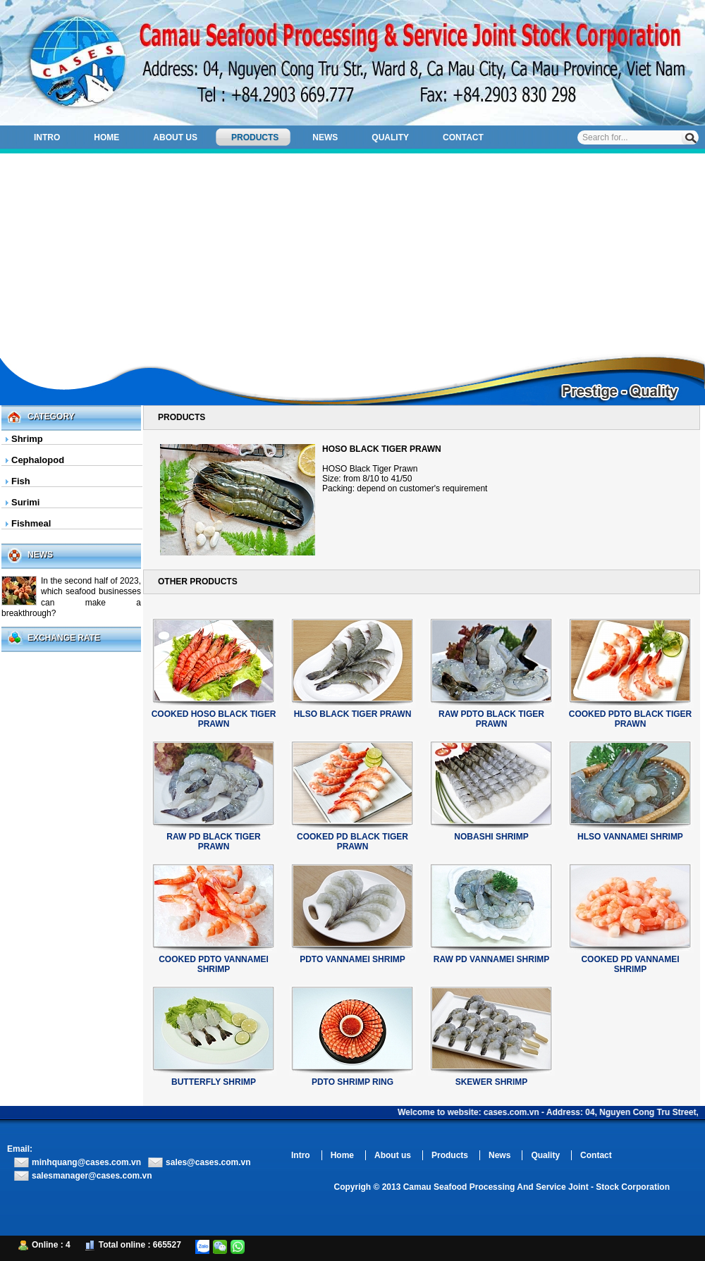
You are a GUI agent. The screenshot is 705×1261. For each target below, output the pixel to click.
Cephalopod (37, 460)
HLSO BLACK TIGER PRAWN (353, 714)
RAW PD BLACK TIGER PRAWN (213, 841)
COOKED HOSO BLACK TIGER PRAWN (214, 719)
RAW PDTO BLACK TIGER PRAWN (491, 719)
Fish (20, 481)
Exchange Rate (63, 638)
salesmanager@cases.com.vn (92, 1176)
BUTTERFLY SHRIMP (213, 1082)
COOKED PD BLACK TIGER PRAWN (352, 841)
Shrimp (27, 438)
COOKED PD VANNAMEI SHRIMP (630, 964)
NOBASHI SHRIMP (491, 837)
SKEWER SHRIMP (491, 1082)
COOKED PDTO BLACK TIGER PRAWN (630, 719)
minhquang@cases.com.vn (86, 1162)
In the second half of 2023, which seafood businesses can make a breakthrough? (71, 597)
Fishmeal (31, 523)
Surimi (25, 502)
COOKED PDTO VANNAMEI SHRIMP (214, 964)
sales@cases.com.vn (208, 1162)
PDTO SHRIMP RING (352, 1082)
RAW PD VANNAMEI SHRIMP (491, 959)
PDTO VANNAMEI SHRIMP (352, 959)
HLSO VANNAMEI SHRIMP (630, 837)
